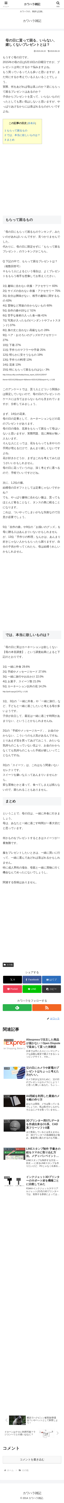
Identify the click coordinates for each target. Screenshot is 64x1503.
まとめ (10, 139)
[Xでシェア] (12, 979)
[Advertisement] (32, 179)
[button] (51, 989)
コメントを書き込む (32, 1459)
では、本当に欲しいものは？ (22, 135)
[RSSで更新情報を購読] (46, 1007)
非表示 (31, 123)
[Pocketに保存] (12, 989)
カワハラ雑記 (32, 4)
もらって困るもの (16, 130)
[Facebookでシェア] (32, 979)
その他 (8, 965)
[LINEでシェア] (32, 989)
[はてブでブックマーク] (51, 979)
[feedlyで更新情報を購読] (17, 1007)
